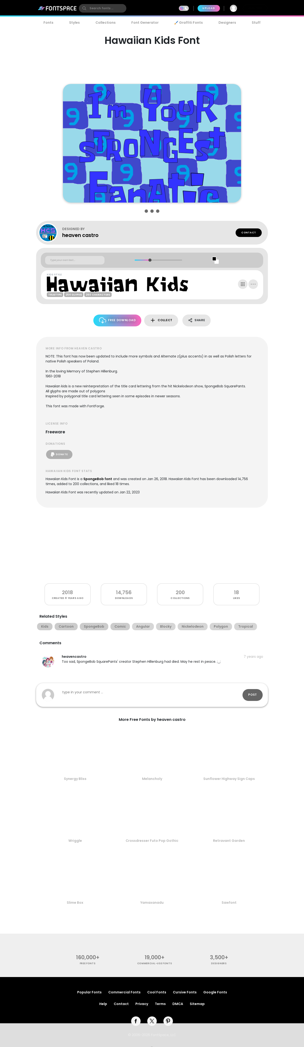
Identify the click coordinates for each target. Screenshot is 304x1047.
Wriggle (75, 840)
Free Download (117, 320)
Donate (59, 454)
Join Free (255, 8)
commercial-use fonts (154, 963)
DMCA (177, 1003)
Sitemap (197, 1003)
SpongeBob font (97, 479)
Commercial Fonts (124, 992)
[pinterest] (168, 1021)
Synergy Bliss (75, 778)
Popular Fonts (89, 992)
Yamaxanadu (152, 902)
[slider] (149, 260)
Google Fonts (215, 992)
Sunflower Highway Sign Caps (229, 778)
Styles (74, 22)
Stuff (256, 22)
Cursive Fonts (185, 992)
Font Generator (145, 22)
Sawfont (229, 902)
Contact (248, 232)
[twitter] (152, 1021)
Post (252, 695)
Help (103, 1003)
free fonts (88, 963)
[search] (102, 8)
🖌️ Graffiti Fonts (188, 22)
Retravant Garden (229, 840)
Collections (105, 22)
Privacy (141, 1003)
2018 (67, 592)
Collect (161, 320)
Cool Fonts (156, 992)
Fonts (48, 22)
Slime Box (75, 902)
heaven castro (80, 235)
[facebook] (136, 1021)
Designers (227, 22)
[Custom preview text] (74, 260)
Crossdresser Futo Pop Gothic (152, 840)
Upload (208, 8)
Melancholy (152, 778)
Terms (160, 1003)
